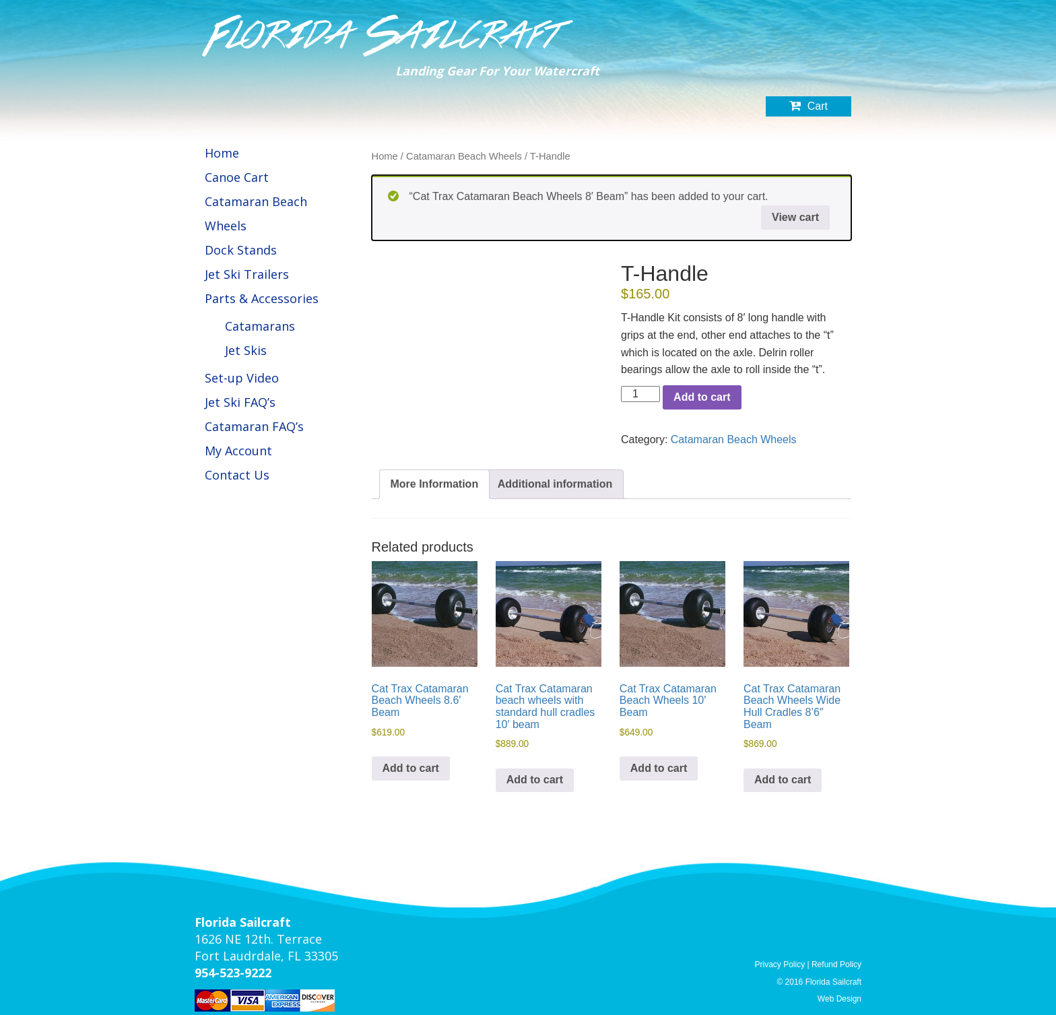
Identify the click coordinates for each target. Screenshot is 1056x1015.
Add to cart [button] (411, 768)
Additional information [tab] (555, 484)
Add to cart (701, 397)
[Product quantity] (640, 394)
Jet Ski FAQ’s (240, 402)
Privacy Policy (779, 964)
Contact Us (237, 475)
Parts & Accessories (262, 298)
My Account (238, 451)
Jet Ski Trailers (247, 274)
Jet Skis (246, 350)
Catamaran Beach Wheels (464, 156)
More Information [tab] (435, 484)
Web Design (839, 999)
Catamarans (260, 326)
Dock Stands (241, 250)
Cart (808, 108)
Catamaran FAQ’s (254, 426)
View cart (795, 217)
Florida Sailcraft (384, 36)
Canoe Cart (237, 177)
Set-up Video (242, 378)
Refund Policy (836, 964)
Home (222, 153)
